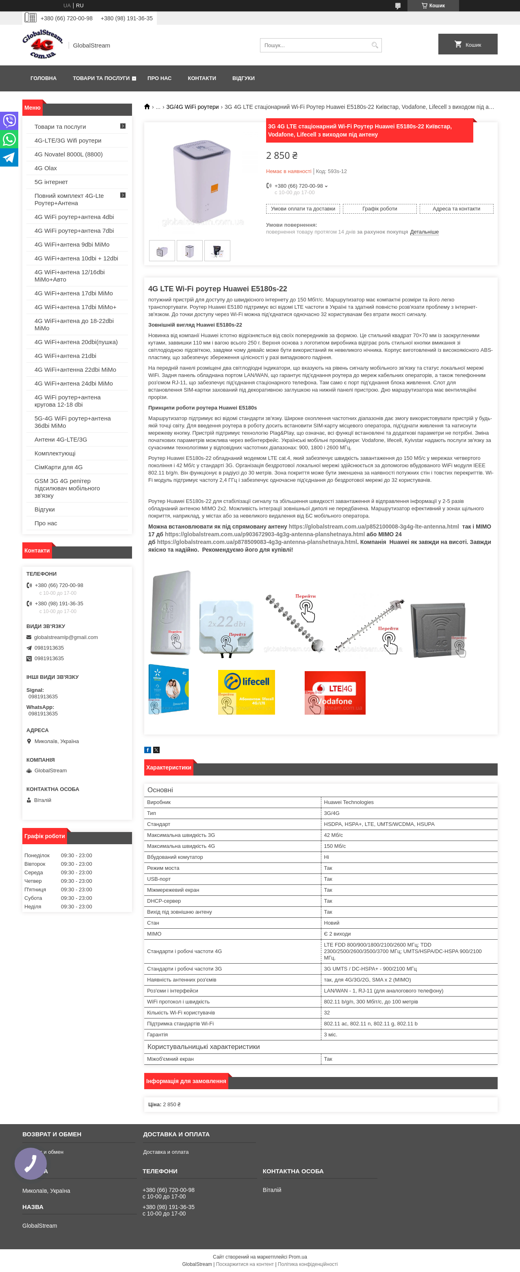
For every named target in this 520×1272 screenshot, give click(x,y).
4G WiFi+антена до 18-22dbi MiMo (74, 324)
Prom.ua (298, 1257)
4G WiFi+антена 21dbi (65, 355)
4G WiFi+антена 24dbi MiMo (74, 383)
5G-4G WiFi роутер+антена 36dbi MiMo (73, 422)
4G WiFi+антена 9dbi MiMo (72, 244)
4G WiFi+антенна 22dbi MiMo (75, 369)
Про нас (159, 78)
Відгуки (243, 78)
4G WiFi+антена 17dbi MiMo (74, 293)
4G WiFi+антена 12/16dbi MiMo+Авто (70, 276)
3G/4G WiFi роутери (193, 107)
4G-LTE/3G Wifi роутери (68, 140)
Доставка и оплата (165, 1152)
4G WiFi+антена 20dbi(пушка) (76, 341)
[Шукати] (375, 45)
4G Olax (46, 168)
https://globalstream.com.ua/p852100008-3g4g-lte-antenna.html (374, 526)
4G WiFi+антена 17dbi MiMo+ (76, 306)
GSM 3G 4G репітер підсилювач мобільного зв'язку (67, 488)
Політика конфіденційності (308, 1264)
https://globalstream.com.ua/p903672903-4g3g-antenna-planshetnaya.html (265, 534)
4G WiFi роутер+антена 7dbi (74, 230)
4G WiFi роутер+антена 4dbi (74, 216)
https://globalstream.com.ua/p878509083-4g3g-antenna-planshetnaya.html (257, 542)
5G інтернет (51, 181)
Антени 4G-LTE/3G (61, 439)
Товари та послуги (101, 78)
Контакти (202, 78)
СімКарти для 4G (59, 467)
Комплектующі (55, 453)
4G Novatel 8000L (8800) (69, 154)
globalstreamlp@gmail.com (66, 637)
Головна (43, 78)
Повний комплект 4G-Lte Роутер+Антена (69, 199)
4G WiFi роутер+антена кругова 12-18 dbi (68, 401)
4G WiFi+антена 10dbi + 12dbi (76, 258)
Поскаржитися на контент (245, 1264)
